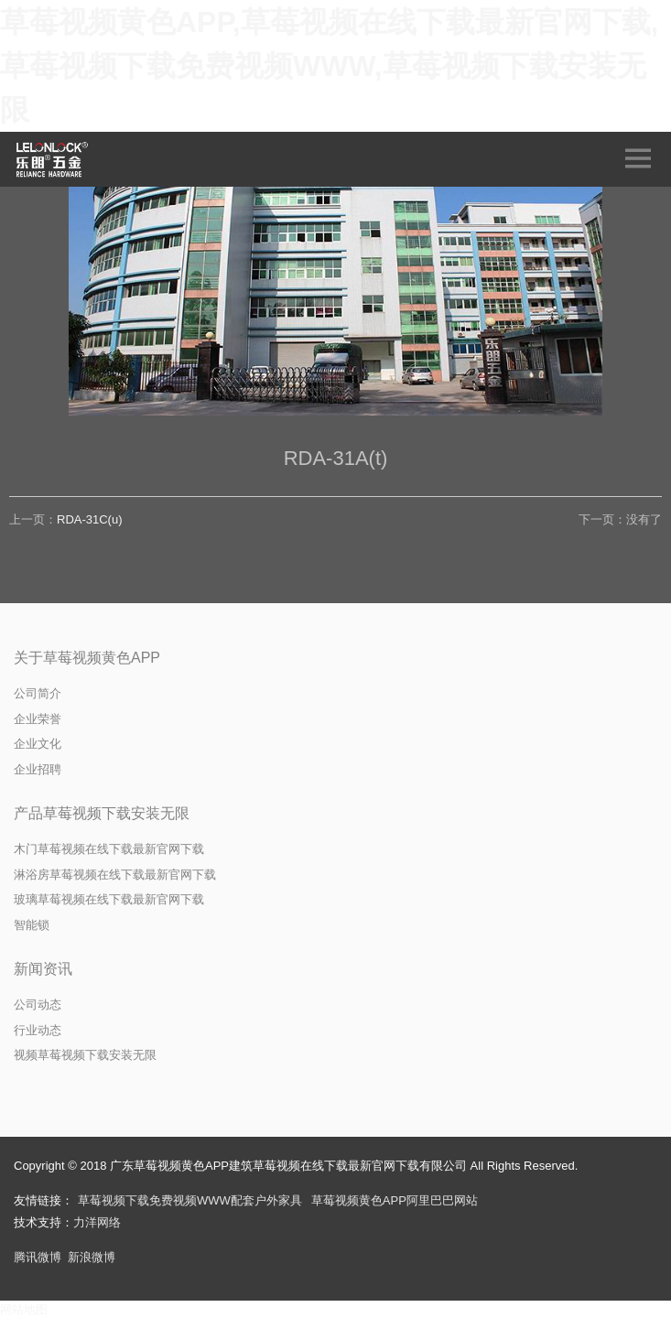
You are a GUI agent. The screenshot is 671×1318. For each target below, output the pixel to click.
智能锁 (31, 925)
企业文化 (37, 744)
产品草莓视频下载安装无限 (101, 813)
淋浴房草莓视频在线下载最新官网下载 (115, 874)
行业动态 (37, 1030)
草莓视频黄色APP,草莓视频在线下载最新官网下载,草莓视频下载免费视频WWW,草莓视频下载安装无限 (329, 65)
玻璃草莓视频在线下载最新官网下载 (109, 899)
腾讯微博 (37, 1257)
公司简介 (37, 693)
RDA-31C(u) (90, 519)
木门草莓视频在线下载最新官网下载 (109, 849)
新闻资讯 (43, 969)
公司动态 (37, 1004)
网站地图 (24, 1309)
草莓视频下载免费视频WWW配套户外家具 (190, 1200)
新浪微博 (91, 1257)
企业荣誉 (37, 719)
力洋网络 (97, 1222)
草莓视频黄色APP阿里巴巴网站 (394, 1200)
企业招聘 (37, 769)
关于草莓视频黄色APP (87, 657)
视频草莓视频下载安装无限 (85, 1055)
